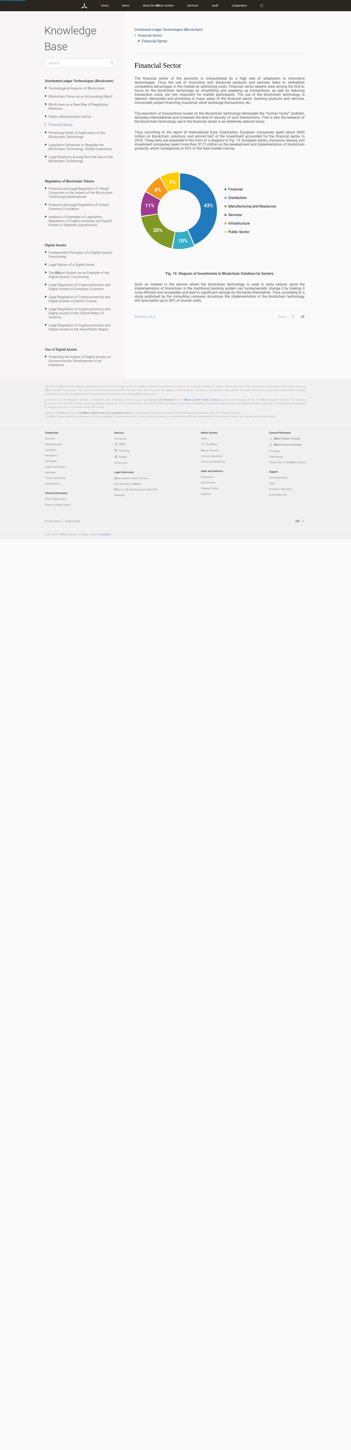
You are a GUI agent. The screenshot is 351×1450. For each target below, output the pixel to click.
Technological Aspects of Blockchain (76, 88)
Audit (215, 5)
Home (105, 5)
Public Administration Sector (70, 116)
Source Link (144, 316)
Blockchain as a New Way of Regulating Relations (78, 106)
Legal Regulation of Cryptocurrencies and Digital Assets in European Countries (79, 286)
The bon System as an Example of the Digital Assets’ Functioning (79, 274)
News (125, 5)
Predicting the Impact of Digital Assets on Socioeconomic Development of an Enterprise (80, 360)
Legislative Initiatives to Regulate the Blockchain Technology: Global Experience (80, 146)
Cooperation (239, 5)
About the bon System (158, 5)
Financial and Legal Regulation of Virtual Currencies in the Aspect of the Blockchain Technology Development (80, 192)
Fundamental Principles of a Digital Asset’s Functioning (81, 254)
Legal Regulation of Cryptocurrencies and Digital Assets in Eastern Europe (79, 299)
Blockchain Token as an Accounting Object (81, 96)
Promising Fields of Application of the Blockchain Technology (77, 134)
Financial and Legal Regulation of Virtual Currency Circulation (79, 206)
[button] (292, 316)
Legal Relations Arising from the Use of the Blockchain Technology (81, 159)
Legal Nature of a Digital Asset (71, 264)
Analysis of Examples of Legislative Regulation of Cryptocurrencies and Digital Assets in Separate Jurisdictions (80, 220)
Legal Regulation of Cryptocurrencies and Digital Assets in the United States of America (79, 313)
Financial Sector (61, 124)
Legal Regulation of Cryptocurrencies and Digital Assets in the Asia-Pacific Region (79, 327)
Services (192, 5)
